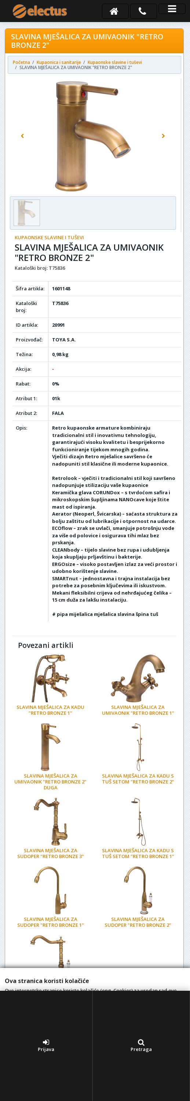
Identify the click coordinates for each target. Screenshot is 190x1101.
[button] (22, 136)
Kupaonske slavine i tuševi (49, 237)
